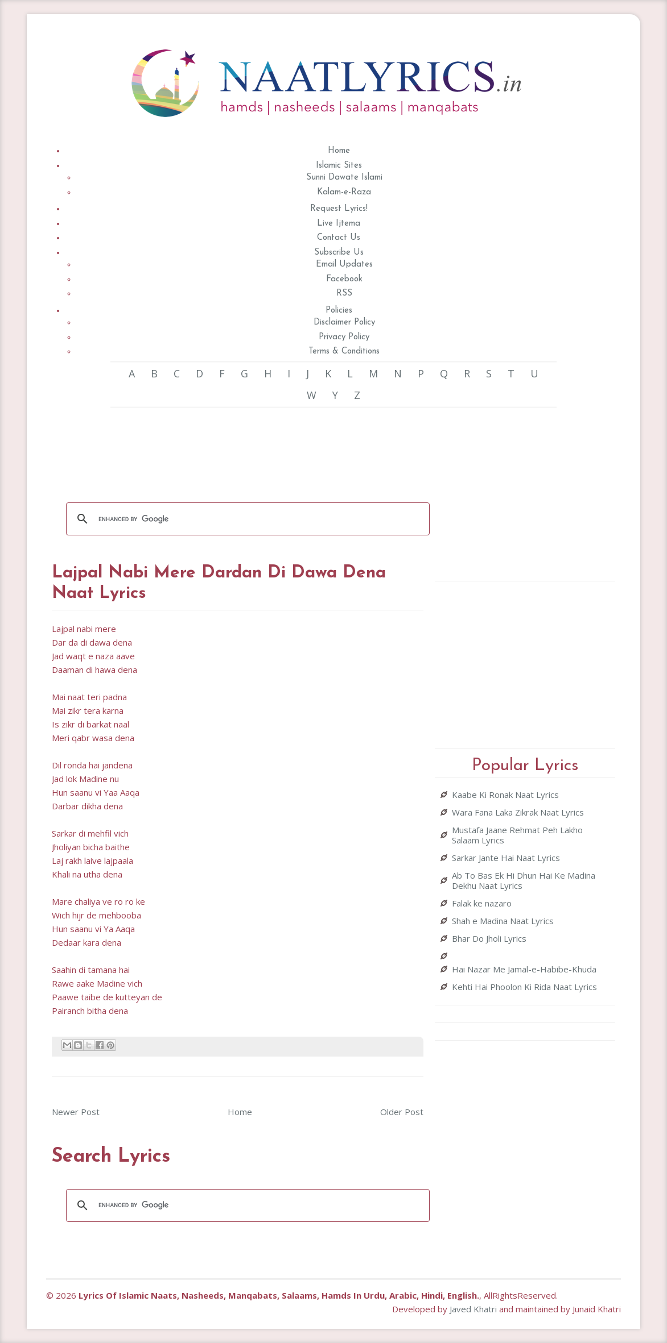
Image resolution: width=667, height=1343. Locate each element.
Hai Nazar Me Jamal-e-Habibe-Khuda (524, 969)
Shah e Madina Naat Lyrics (503, 921)
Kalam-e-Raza (344, 192)
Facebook (344, 279)
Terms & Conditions (344, 351)
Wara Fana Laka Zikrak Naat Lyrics (518, 812)
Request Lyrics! (339, 209)
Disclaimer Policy (344, 322)
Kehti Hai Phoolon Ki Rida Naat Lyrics (524, 987)
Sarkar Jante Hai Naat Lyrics (506, 858)
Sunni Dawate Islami (344, 177)
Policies (339, 310)
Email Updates (344, 264)
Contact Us (338, 238)
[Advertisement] (259, 447)
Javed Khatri (473, 1309)
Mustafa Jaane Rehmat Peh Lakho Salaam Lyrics (517, 835)
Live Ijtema (338, 223)
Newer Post (76, 1111)
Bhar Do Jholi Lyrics (489, 938)
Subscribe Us (339, 252)
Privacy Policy (344, 337)
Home (339, 151)
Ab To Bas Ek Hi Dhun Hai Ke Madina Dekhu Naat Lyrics (523, 880)
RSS (344, 293)
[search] (246, 519)
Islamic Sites (339, 165)
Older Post (401, 1111)
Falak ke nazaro (482, 903)
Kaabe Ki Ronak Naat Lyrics (505, 794)
